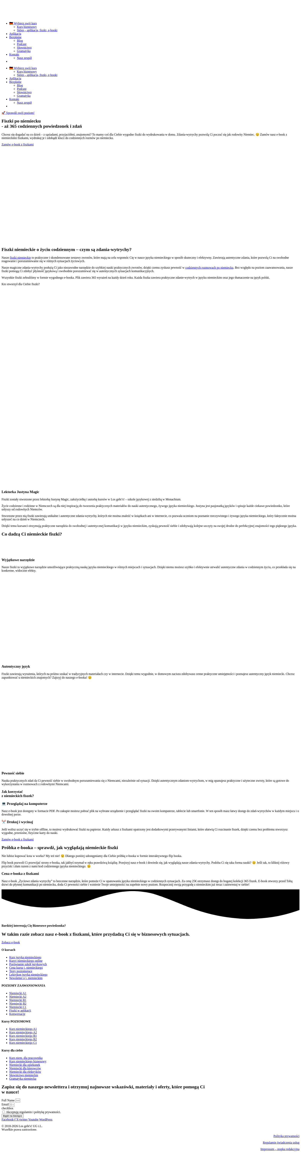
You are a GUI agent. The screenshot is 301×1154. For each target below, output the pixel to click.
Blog (20, 40)
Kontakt (14, 54)
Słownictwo (24, 47)
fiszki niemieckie (20, 257)
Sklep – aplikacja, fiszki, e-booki (37, 30)
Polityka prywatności (286, 1136)
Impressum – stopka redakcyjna (279, 1149)
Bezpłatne (15, 37)
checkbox (7, 1108)
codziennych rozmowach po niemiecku (209, 267)
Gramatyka (24, 51)
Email (6, 1104)
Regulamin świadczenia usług (281, 1142)
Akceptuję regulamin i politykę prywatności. (33, 1112)
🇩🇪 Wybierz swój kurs (23, 23)
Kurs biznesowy (27, 26)
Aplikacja (15, 33)
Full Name (8, 1100)
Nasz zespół (24, 58)
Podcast (21, 44)
